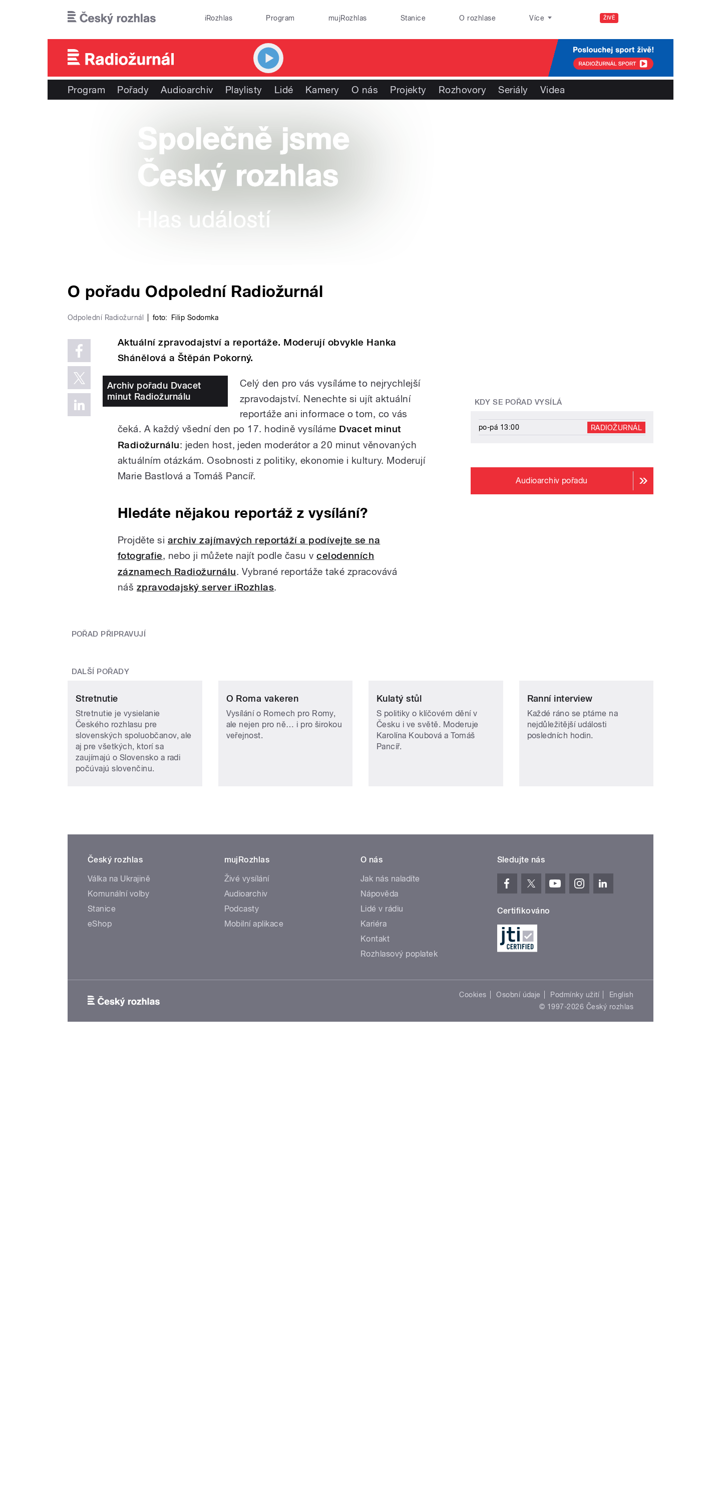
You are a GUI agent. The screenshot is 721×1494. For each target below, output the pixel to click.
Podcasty (241, 1254)
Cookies (472, 1340)
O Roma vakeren (262, 1043)
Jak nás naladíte (390, 1224)
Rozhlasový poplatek (399, 1299)
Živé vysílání (246, 1224)
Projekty (408, 89)
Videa (552, 89)
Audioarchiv (187, 89)
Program (280, 18)
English (621, 1340)
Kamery (322, 89)
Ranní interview (560, 1043)
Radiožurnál (616, 427)
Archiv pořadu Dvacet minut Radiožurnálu (154, 604)
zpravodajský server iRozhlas (205, 800)
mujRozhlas (347, 18)
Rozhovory (462, 89)
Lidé (283, 89)
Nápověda (379, 1239)
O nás (364, 89)
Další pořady (101, 950)
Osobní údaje (518, 1340)
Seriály (513, 89)
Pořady (133, 89)
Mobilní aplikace (254, 1269)
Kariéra (373, 1269)
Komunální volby (118, 1239)
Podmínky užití (574, 1340)
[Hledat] (639, 18)
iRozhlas (219, 18)
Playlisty (243, 89)
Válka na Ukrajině (119, 1224)
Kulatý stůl (399, 1043)
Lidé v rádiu (382, 1254)
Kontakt (375, 1284)
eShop (100, 1269)
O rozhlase (477, 18)
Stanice (413, 18)
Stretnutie (97, 1043)
